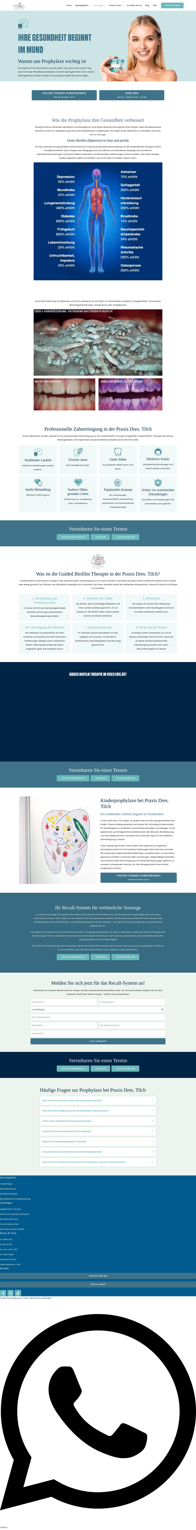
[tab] (98, 1101)
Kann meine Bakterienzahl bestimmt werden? (67, 1121)
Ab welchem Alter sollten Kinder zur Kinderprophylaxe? (72, 1152)
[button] (89, 5)
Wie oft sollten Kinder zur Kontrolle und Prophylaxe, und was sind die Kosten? (84, 1162)
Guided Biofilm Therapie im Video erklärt (98, 674)
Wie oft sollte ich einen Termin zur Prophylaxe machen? (72, 1101)
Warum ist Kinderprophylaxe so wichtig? (64, 1142)
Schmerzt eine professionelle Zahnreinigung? (66, 1132)
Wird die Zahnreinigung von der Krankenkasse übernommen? (75, 1111)
